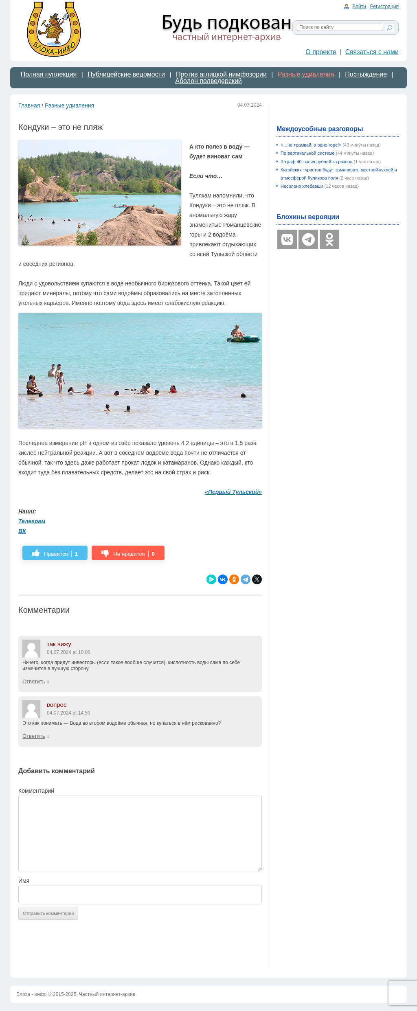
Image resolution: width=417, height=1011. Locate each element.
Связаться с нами (372, 51)
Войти (359, 6)
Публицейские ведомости (126, 74)
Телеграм (31, 521)
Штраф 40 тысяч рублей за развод (317, 161)
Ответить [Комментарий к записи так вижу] (33, 681)
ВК (22, 531)
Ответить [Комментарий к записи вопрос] (33, 736)
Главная (29, 105)
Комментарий (36, 790)
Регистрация (384, 6)
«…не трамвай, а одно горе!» (311, 145)
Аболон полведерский (208, 80)
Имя (23, 880)
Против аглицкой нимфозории (221, 74)
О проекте (320, 51)
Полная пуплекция (49, 74)
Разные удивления (306, 74)
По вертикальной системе (308, 153)
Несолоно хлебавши (302, 186)
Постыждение (366, 74)
